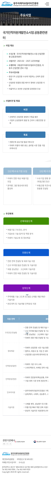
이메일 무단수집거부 (9, 462)
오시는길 (22, 462)
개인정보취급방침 (8, 459)
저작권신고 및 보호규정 (25, 459)
